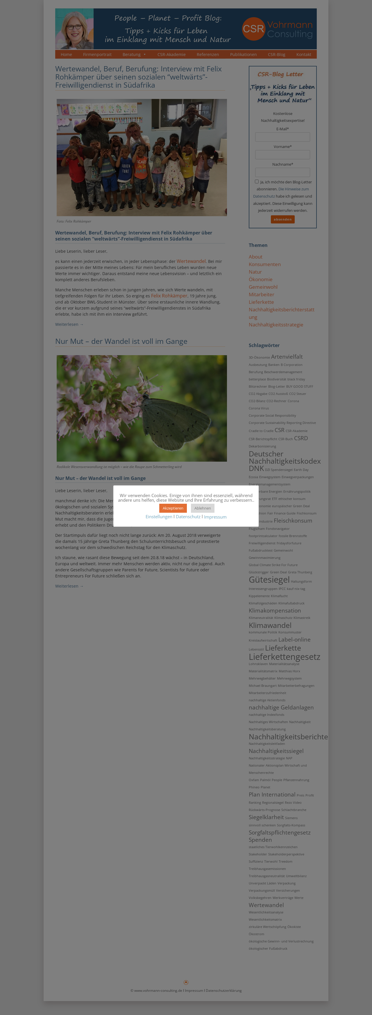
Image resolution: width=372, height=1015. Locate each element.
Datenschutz (188, 516)
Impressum (215, 517)
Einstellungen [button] (159, 516)
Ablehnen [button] (202, 508)
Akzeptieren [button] (173, 508)
